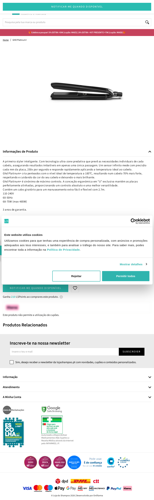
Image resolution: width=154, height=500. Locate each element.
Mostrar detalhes (131, 264)
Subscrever (132, 352)
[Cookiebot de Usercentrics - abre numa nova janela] (133, 221)
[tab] (77, 152)
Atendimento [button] (11, 387)
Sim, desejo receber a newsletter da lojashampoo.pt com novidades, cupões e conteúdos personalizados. (75, 362)
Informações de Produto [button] (20, 152)
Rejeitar (76, 276)
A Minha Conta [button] (12, 397)
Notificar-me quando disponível (35, 288)
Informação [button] (10, 377)
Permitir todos (125, 276)
